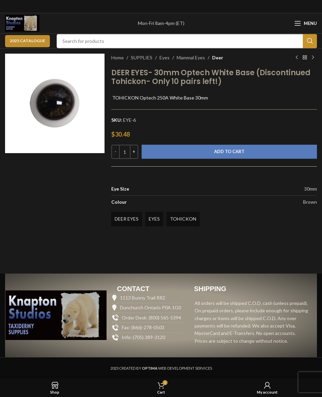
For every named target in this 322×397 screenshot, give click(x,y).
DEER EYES (127, 219)
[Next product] (313, 58)
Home (117, 57)
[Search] (187, 41)
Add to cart (229, 151)
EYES (154, 219)
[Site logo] (22, 23)
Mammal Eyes (191, 57)
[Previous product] (297, 58)
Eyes (164, 57)
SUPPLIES (141, 57)
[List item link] (147, 337)
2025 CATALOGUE (27, 40)
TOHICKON (183, 219)
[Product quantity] (125, 152)
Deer (217, 57)
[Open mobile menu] (305, 23)
